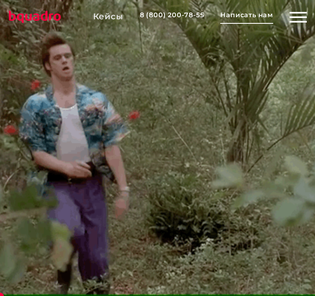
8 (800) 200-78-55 (172, 15)
